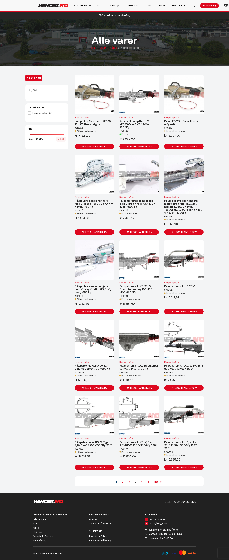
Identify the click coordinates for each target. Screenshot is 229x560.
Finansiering (39, 540)
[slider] (29, 134)
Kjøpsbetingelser (98, 536)
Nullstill (61, 139)
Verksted (132, 5)
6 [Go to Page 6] (148, 481)
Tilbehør (115, 5)
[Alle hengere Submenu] (91, 5)
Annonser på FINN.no (100, 523)
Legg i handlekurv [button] (96, 146)
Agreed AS (56, 553)
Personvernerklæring (100, 540)
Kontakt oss (179, 5)
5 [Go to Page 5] (142, 481)
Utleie (147, 5)
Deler (100, 5)
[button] (47, 113)
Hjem (92, 47)
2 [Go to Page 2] (123, 481)
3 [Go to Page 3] (129, 481)
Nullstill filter (34, 77)
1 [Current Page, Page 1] (116, 481)
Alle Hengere (40, 519)
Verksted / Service (43, 536)
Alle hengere (80, 5)
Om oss (162, 5)
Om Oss (93, 519)
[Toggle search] (194, 6)
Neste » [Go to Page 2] (158, 481)
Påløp (113, 47)
